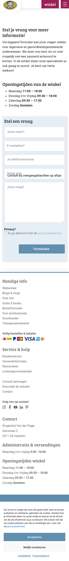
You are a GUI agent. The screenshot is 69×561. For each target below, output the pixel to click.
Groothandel (10, 318)
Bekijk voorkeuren (34, 547)
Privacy (10, 229)
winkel (50, 4)
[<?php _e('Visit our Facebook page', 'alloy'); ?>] (10, 408)
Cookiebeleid (24, 556)
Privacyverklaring (41, 556)
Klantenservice (12, 356)
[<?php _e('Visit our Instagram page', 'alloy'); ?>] (4, 408)
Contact (7, 391)
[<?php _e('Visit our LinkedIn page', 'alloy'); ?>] (21, 408)
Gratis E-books (11, 303)
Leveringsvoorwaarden (17, 371)
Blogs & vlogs (11, 293)
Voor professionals (14, 313)
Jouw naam (16, 132)
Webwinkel (9, 288)
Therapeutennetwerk (15, 323)
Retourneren (10, 366)
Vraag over (14, 173)
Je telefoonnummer (20, 159)
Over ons (8, 298)
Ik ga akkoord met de (34, 233)
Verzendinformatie (14, 361)
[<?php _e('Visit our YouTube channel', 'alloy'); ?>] (15, 408)
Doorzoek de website (16, 386)
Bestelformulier (12, 308)
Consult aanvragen (14, 381)
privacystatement (16, 526)
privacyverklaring (49, 233)
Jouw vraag (15, 187)
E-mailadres (16, 145)
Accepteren (35, 537)
